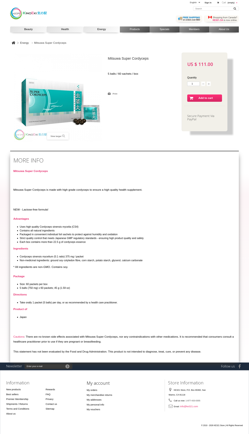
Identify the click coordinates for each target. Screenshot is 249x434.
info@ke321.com (189, 406)
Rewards (50, 389)
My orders (92, 390)
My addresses (94, 399)
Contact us (51, 404)
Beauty (28, 29)
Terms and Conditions (17, 408)
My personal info (95, 404)
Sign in (208, 2)
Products (135, 29)
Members (194, 29)
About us (11, 413)
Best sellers (12, 394)
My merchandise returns (99, 395)
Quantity (192, 77)
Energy (101, 29)
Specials (164, 29)
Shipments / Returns (17, 404)
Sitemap (50, 408)
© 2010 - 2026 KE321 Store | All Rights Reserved (222, 425)
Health (65, 29)
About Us (224, 29)
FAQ (48, 394)
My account (98, 383)
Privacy (49, 399)
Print (115, 94)
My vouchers (93, 409)
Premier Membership (17, 399)
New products (13, 389)
